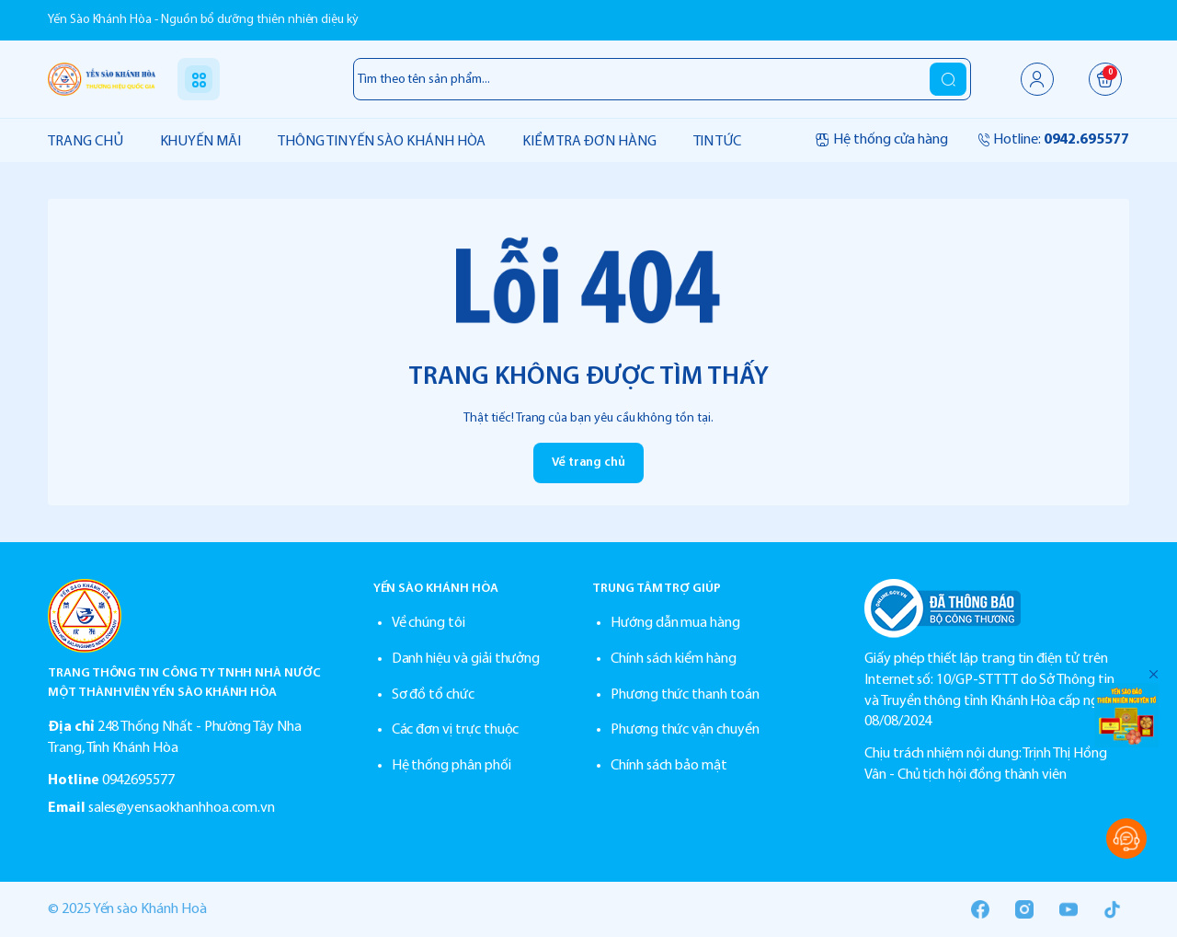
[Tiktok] (1112, 909)
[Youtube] (1068, 909)
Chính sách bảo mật (669, 765)
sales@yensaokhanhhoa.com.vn (182, 808)
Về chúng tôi (428, 623)
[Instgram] (1024, 909)
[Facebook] (980, 909)
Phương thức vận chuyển (685, 730)
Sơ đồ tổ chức (433, 695)
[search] (948, 79)
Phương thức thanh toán (685, 695)
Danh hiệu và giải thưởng (466, 659)
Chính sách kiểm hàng (674, 659)
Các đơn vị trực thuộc (456, 730)
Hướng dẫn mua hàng (675, 623)
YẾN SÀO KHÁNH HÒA (435, 589)
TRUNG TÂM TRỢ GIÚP (656, 589)
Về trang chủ (588, 462)
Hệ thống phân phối (451, 765)
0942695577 (138, 780)
